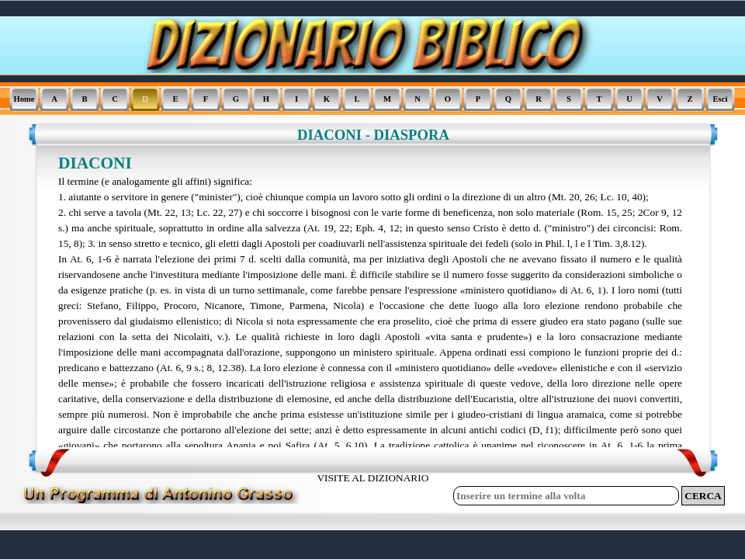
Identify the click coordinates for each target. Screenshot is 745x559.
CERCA (702, 496)
